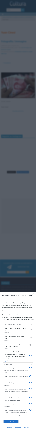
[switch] (30, 329)
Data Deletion (10, 427)
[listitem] (18, 324)
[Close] (33, 294)
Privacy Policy (26, 427)
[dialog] (18, 361)
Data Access (18, 427)
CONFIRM (11, 421)
